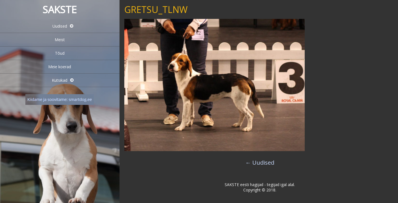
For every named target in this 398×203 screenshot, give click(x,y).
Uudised (59, 26)
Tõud (60, 53)
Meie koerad (59, 66)
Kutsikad (59, 80)
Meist (60, 39)
